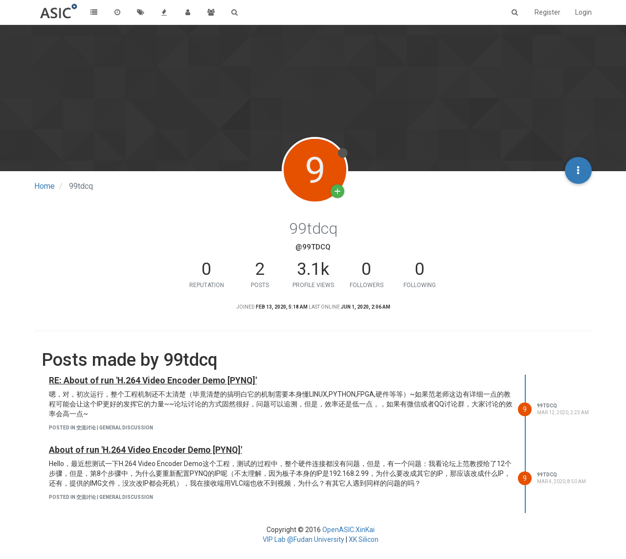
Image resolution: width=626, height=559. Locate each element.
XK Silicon (364, 539)
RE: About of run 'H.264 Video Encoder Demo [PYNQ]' (153, 380)
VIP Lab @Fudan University (303, 539)
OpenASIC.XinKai (348, 530)
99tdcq (547, 405)
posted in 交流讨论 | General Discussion (101, 427)
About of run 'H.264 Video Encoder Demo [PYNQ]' (145, 450)
